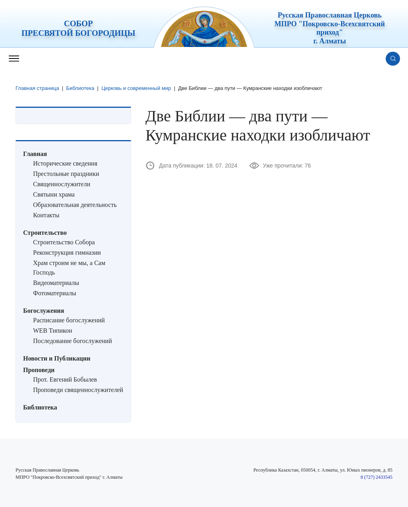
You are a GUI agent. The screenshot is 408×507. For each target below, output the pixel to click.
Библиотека (80, 88)
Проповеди (39, 370)
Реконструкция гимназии (67, 252)
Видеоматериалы (56, 282)
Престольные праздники (66, 173)
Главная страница (37, 88)
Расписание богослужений (69, 320)
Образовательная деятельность (75, 204)
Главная (35, 153)
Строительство (45, 232)
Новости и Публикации (56, 358)
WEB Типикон (52, 330)
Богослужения (43, 310)
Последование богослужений (72, 340)
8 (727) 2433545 (376, 477)
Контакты (46, 215)
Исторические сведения (65, 163)
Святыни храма (54, 194)
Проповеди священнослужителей (78, 389)
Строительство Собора (64, 242)
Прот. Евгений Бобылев (65, 379)
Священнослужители (61, 184)
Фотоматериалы (54, 293)
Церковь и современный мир (136, 88)
